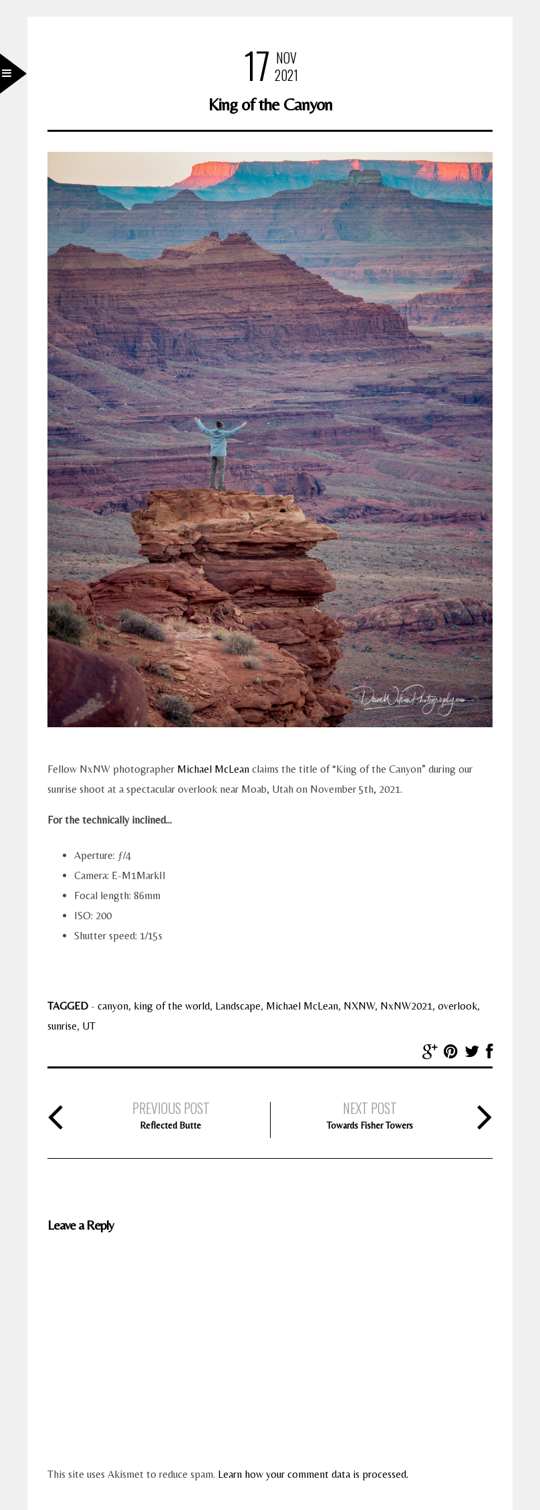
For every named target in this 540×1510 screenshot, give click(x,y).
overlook (457, 1006)
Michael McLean (213, 769)
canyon (113, 1006)
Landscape (238, 1006)
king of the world (172, 1006)
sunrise (62, 1026)
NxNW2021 (406, 1006)
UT (89, 1026)
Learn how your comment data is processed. (313, 1474)
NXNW (359, 1006)
